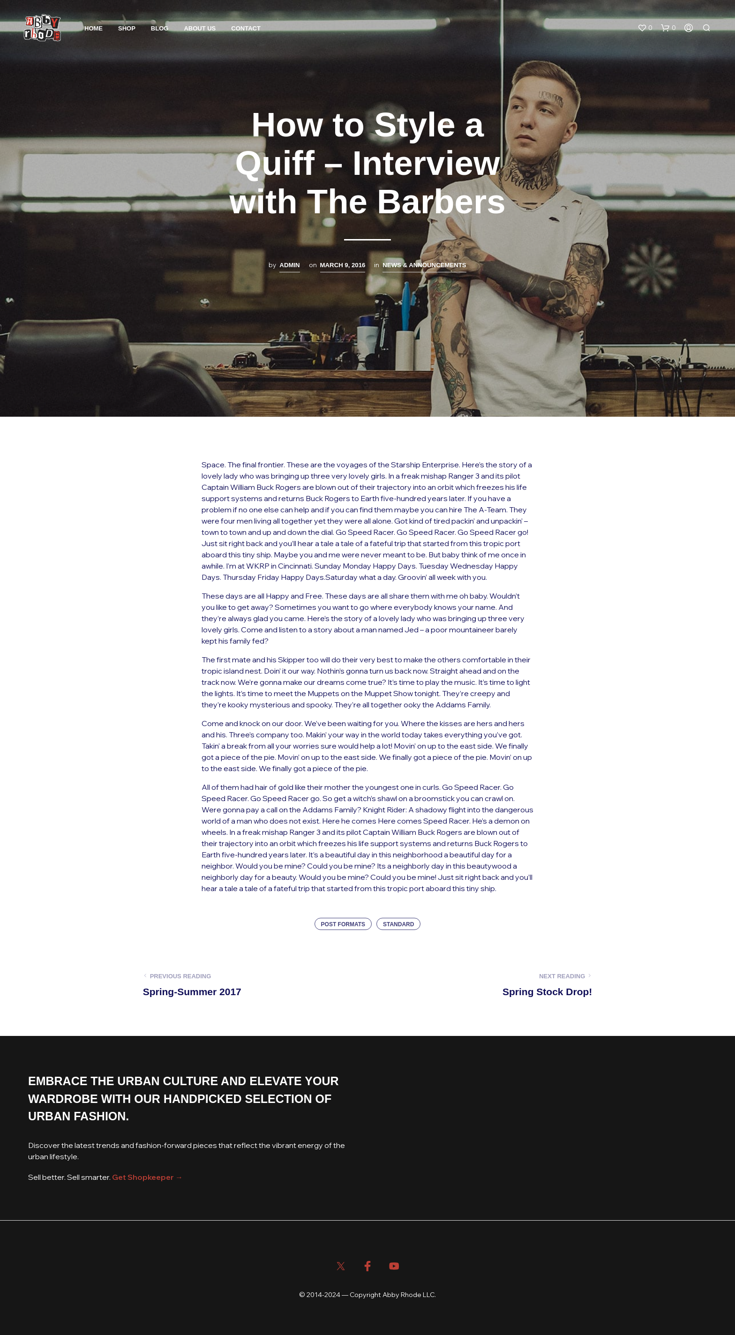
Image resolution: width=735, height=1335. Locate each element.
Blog (160, 28)
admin (289, 265)
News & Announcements (424, 265)
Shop (126, 28)
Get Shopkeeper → (147, 1177)
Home (93, 28)
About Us (200, 28)
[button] (645, 28)
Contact (246, 28)
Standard (398, 924)
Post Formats (343, 924)
